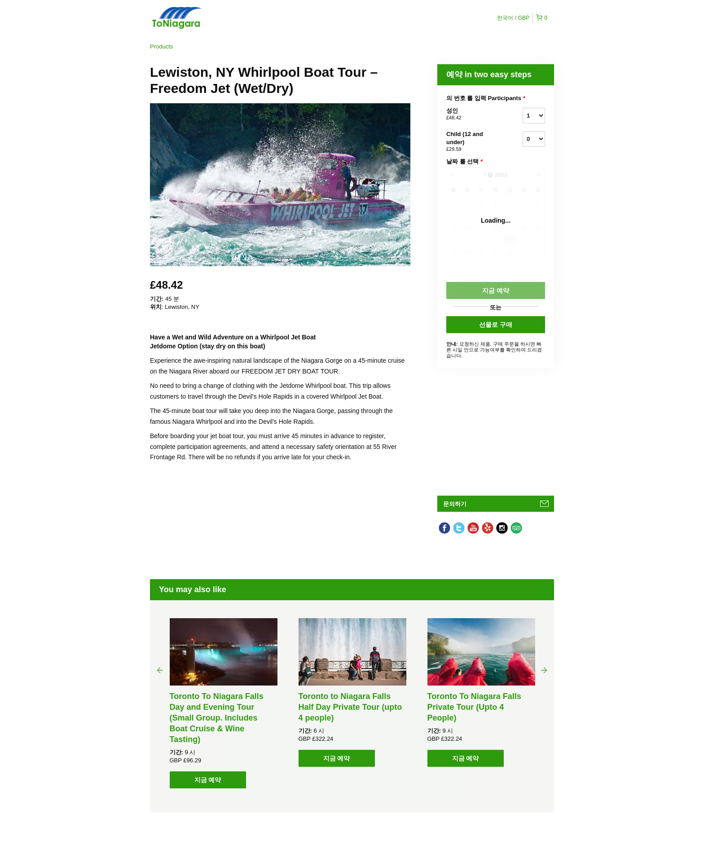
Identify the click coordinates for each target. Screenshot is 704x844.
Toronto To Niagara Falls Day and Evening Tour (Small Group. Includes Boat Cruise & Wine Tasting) (217, 718)
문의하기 (454, 504)
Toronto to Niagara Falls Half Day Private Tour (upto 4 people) (350, 707)
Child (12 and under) (473, 142)
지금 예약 (207, 779)
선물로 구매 (495, 324)
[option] (223, 703)
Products (161, 46)
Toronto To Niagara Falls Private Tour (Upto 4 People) (474, 707)
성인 (473, 114)
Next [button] (544, 669)
